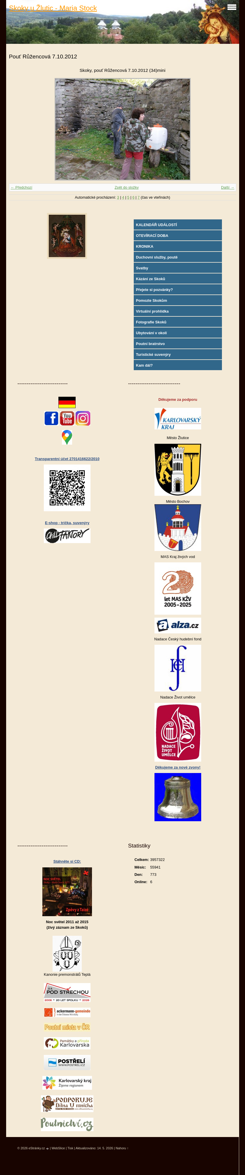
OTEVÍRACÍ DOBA (152, 235)
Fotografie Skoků (151, 322)
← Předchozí (21, 187)
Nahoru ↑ (122, 1148)
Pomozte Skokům (151, 300)
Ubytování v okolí (151, 333)
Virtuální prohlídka (152, 311)
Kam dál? (144, 365)
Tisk (70, 1148)
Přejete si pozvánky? (154, 289)
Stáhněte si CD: (67, 861)
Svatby (142, 268)
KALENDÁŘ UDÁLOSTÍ (156, 225)
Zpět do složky (126, 187)
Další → (227, 187)
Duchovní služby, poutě (157, 257)
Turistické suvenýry (153, 354)
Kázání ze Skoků (150, 279)
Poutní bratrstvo (150, 344)
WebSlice (58, 1148)
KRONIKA (144, 246)
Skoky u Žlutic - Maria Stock (53, 8)
